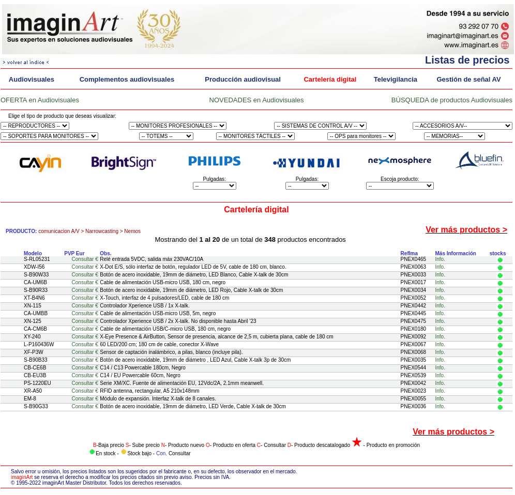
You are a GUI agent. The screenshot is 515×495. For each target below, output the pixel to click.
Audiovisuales (31, 79)
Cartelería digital (330, 79)
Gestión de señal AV (468, 79)
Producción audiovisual (243, 79)
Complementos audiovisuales (127, 79)
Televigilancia (395, 79)
